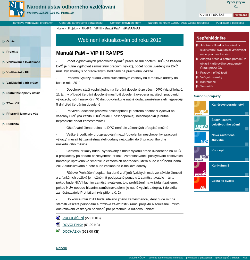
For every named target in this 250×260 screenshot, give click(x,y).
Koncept (218, 150)
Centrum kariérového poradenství (81, 22)
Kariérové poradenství (228, 104)
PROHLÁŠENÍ (73, 218)
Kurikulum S (220, 165)
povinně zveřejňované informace (166, 257)
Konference (208, 81)
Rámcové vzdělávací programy (32, 22)
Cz (236, 6)
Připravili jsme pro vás (22, 113)
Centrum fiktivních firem (125, 22)
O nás (10, 41)
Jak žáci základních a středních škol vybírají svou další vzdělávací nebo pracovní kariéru (223, 49)
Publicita (12, 123)
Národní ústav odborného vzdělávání (71, 9)
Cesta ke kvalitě (223, 180)
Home (60, 28)
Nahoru (61, 248)
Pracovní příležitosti (213, 72)
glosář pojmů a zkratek (227, 257)
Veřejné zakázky (211, 77)
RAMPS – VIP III (92, 28)
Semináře (206, 86)
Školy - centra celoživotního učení (226, 122)
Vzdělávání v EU (17, 72)
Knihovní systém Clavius (228, 27)
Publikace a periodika (230, 22)
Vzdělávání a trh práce (22, 82)
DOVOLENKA (73, 225)
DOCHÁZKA (72, 231)
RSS (245, 257)
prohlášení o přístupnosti (199, 257)
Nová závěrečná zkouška (223, 137)
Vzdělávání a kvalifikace (23, 62)
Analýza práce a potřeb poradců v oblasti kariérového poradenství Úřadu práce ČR (223, 63)
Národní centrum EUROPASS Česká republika (178, 22)
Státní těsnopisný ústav (23, 92)
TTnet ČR (13, 103)
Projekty (12, 51)
